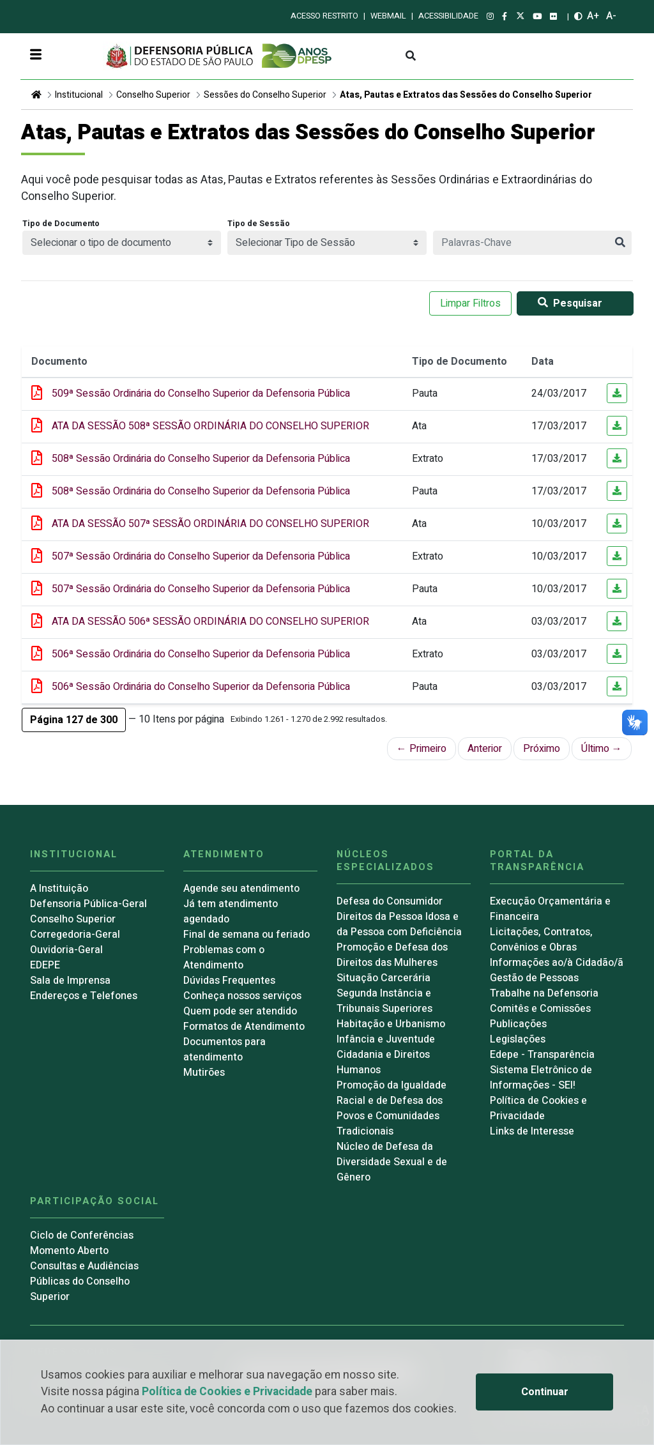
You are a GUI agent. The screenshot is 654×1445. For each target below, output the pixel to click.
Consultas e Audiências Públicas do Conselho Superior (84, 1281)
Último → (601, 748)
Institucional (79, 95)
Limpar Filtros (470, 303)
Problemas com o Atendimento (223, 957)
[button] (74, 720)
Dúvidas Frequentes (229, 980)
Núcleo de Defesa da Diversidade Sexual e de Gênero (392, 1162)
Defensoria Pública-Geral (88, 904)
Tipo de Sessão (258, 223)
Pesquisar (567, 303)
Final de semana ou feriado (246, 934)
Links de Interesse (532, 1131)
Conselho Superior (153, 95)
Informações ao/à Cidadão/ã (556, 962)
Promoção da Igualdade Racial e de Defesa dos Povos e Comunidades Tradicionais (391, 1108)
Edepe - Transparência (542, 1054)
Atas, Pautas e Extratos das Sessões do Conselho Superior (466, 95)
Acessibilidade (448, 16)
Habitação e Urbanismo (391, 1024)
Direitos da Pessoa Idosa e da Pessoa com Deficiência (399, 924)
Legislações (517, 1039)
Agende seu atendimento (241, 888)
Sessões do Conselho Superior (265, 95)
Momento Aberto (69, 1250)
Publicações (518, 1024)
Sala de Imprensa (70, 980)
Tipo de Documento (61, 223)
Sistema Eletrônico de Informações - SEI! (541, 1077)
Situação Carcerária (383, 978)
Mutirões (204, 1072)
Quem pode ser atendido (240, 1011)
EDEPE (45, 965)
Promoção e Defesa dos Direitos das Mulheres (392, 955)
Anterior (485, 748)
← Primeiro (421, 748)
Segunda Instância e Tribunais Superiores (384, 1001)
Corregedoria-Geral (75, 934)
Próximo (541, 748)
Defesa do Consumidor (390, 901)
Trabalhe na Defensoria (544, 993)
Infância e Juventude (386, 1039)
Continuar (544, 1392)
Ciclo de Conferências (81, 1235)
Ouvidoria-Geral (66, 950)
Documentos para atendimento (224, 1049)
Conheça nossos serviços (242, 996)
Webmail (388, 16)
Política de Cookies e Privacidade (227, 1392)
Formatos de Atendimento (244, 1026)
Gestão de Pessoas (534, 978)
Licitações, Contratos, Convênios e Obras (541, 939)
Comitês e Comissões (540, 1008)
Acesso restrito (324, 16)
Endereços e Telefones (83, 996)
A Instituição (59, 888)
